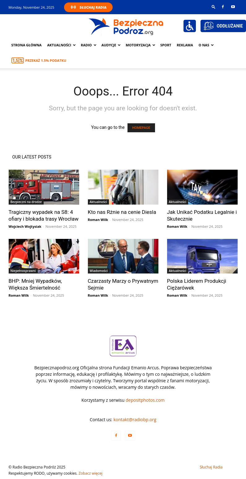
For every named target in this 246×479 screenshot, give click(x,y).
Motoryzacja (140, 45)
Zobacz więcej (90, 473)
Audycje (111, 45)
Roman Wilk (98, 219)
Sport (165, 45)
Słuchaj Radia (93, 7)
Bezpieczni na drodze (26, 202)
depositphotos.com (145, 400)
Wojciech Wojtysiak (25, 226)
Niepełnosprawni (23, 271)
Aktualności (61, 45)
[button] (213, 6)
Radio (88, 45)
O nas (206, 45)
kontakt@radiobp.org (134, 419)
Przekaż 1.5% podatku (46, 60)
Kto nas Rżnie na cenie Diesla (122, 212)
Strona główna (26, 45)
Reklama (185, 45)
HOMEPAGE (141, 128)
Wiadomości (99, 271)
